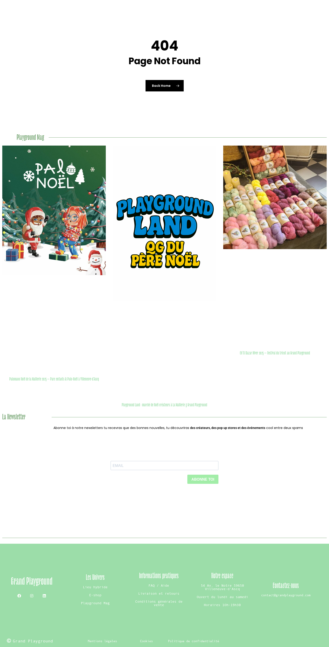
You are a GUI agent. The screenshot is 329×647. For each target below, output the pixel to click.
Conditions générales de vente (159, 603)
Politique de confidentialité (193, 641)
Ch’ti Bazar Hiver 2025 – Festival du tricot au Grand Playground (275, 353)
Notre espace (222, 575)
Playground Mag (95, 603)
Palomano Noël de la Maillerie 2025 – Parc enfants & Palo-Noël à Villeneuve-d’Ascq (54, 379)
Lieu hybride (95, 587)
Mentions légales (102, 641)
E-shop (95, 595)
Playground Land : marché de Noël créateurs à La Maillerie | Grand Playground (164, 405)
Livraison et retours (158, 593)
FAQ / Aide (159, 585)
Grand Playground (32, 581)
